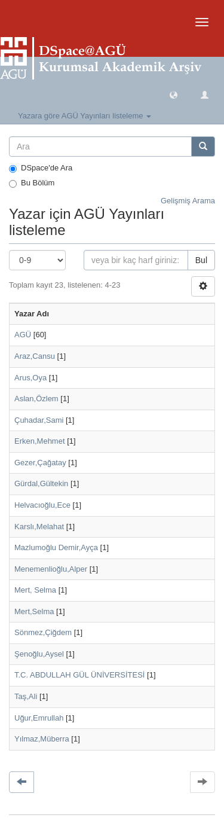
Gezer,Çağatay (40, 462)
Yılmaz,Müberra (41, 738)
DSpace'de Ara (40, 168)
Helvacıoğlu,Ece (42, 505)
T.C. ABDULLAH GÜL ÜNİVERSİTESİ (79, 674)
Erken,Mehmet (39, 441)
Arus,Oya (30, 377)
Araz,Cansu (34, 356)
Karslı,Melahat (39, 526)
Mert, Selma (35, 589)
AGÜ (22, 334)
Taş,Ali (25, 696)
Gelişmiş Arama (188, 200)
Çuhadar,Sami (38, 420)
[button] (173, 94)
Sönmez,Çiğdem (43, 632)
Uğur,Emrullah (38, 717)
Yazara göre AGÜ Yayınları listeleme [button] (84, 115)
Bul (201, 260)
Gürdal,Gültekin (41, 483)
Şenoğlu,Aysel (39, 653)
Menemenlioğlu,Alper (50, 569)
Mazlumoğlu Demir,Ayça (56, 547)
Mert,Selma (34, 611)
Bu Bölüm (31, 183)
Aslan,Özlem (36, 398)
